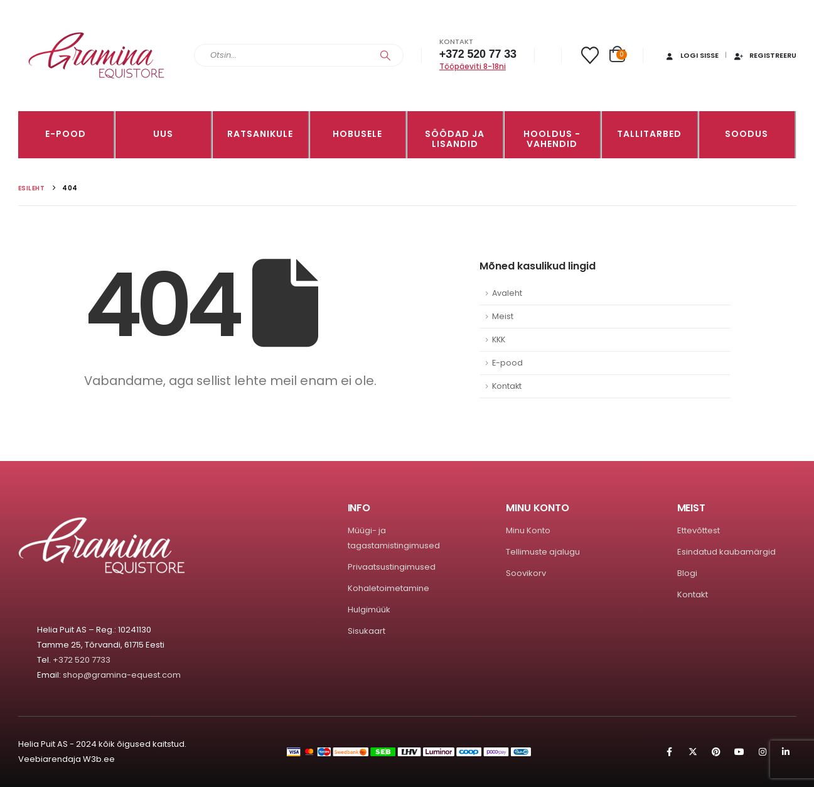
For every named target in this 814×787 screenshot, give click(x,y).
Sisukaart (366, 631)
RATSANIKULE (260, 134)
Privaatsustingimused (392, 567)
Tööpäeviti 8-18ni (472, 66)
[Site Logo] (96, 55)
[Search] (385, 55)
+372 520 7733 (81, 660)
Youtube (739, 751)
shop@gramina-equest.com (122, 675)
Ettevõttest (698, 530)
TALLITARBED (649, 134)
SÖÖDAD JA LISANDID (455, 139)
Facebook (669, 751)
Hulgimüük (369, 610)
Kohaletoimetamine (388, 588)
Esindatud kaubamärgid (726, 552)
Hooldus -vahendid (552, 139)
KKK (498, 339)
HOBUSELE (357, 134)
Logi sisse (691, 55)
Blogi (687, 573)
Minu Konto (528, 530)
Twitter (692, 751)
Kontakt (507, 386)
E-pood (65, 134)
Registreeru (764, 55)
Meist (502, 316)
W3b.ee (99, 759)
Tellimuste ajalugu (543, 552)
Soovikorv (526, 573)
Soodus (746, 134)
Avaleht (507, 293)
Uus (163, 134)
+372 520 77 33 (478, 54)
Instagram (762, 751)
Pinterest (716, 751)
